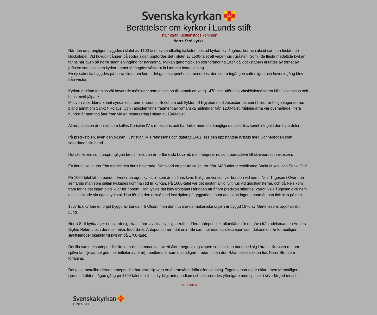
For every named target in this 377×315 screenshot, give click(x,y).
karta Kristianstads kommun (193, 35)
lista (163, 35)
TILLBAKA (188, 285)
